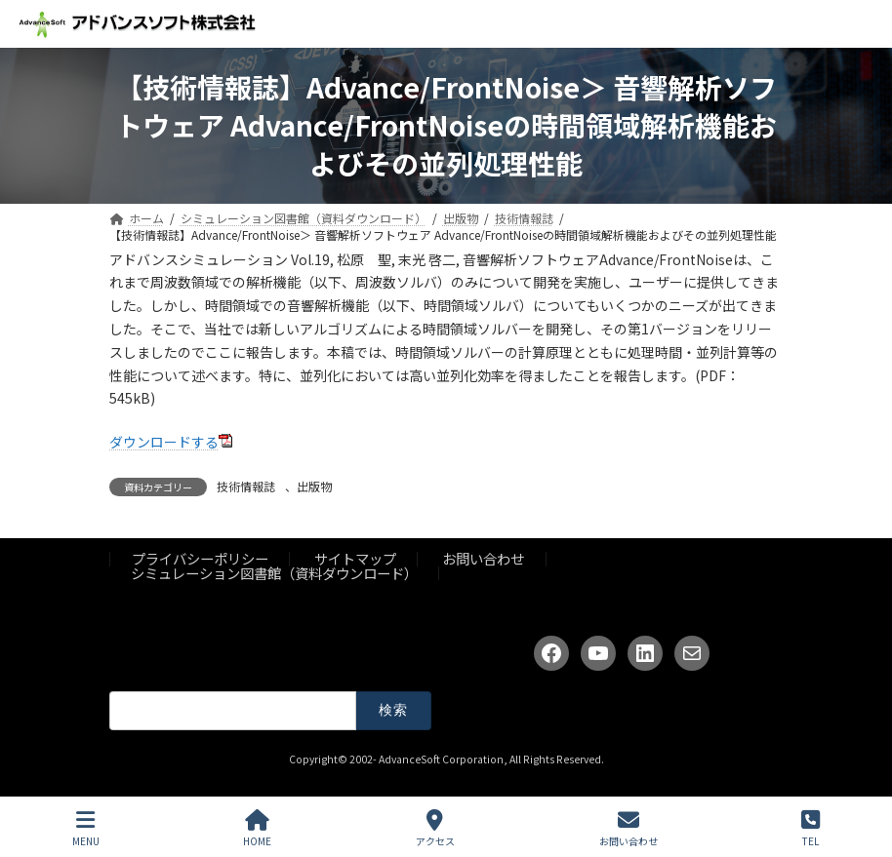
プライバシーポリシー (200, 558)
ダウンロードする (164, 441)
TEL (810, 828)
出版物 (314, 486)
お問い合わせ (483, 558)
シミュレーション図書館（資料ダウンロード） (274, 573)
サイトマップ (355, 558)
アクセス (435, 828)
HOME (257, 828)
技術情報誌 (246, 486)
